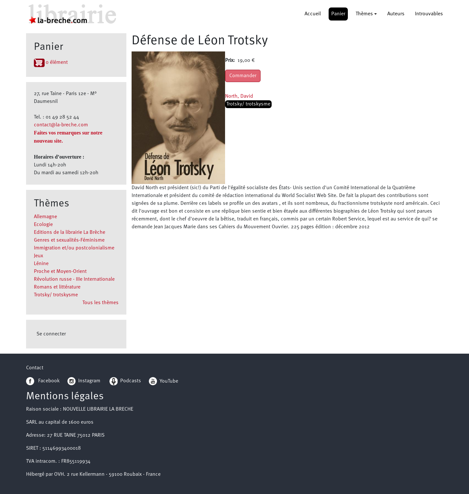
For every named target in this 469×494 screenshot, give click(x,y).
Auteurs (396, 14)
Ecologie (43, 224)
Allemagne (45, 216)
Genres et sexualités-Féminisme (69, 240)
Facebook (43, 381)
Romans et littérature (57, 287)
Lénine (41, 263)
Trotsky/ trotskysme (56, 295)
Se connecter (51, 334)
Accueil (313, 14)
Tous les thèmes (100, 302)
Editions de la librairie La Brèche (69, 232)
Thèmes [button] (364, 14)
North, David (239, 96)
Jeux (38, 256)
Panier (338, 14)
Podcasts (125, 381)
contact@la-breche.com (61, 125)
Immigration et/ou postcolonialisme (74, 248)
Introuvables (429, 14)
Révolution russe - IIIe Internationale (74, 279)
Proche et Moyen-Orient (60, 271)
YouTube (169, 381)
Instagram (83, 381)
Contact (34, 368)
